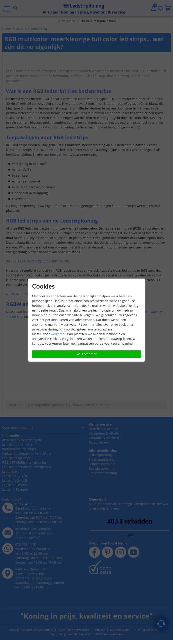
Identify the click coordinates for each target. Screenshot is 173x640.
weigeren (58, 334)
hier (92, 324)
